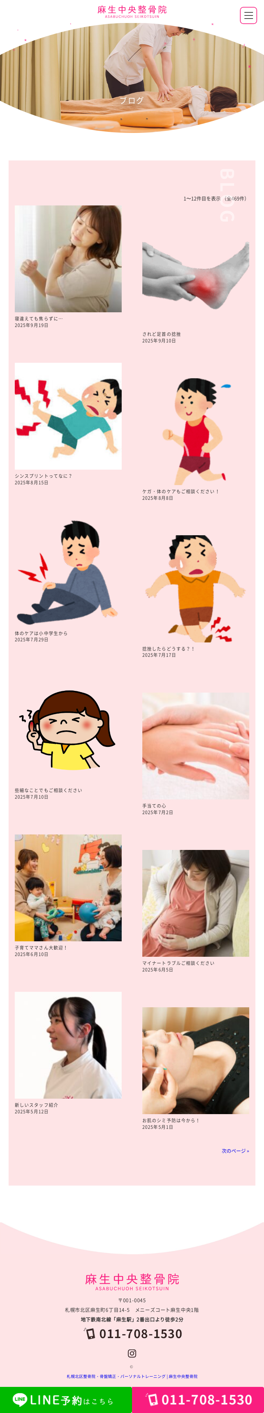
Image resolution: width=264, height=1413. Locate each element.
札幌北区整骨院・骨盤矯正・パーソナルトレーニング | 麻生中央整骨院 (132, 1376)
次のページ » (235, 1150)
